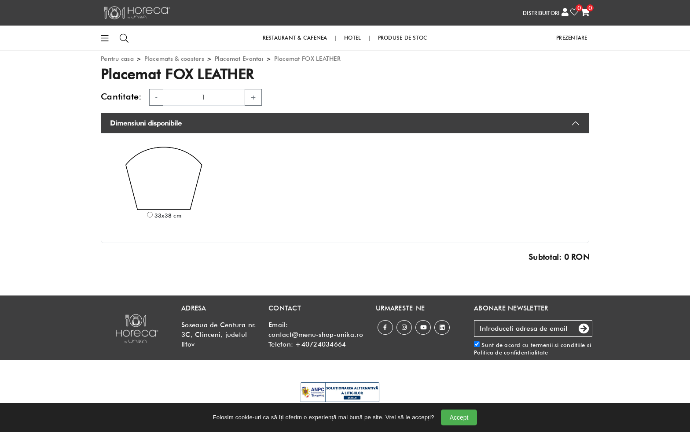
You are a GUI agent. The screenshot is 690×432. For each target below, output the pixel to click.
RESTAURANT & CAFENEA (295, 37)
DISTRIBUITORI (541, 13)
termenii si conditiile (558, 344)
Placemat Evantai (239, 58)
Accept (459, 417)
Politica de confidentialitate (511, 352)
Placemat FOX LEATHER (307, 58)
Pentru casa (117, 58)
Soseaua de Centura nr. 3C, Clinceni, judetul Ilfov (219, 334)
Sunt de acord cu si (532, 348)
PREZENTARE (571, 37)
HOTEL (352, 37)
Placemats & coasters (174, 58)
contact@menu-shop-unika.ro (315, 335)
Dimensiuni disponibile (146, 123)
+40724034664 (320, 344)
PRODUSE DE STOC (403, 37)
